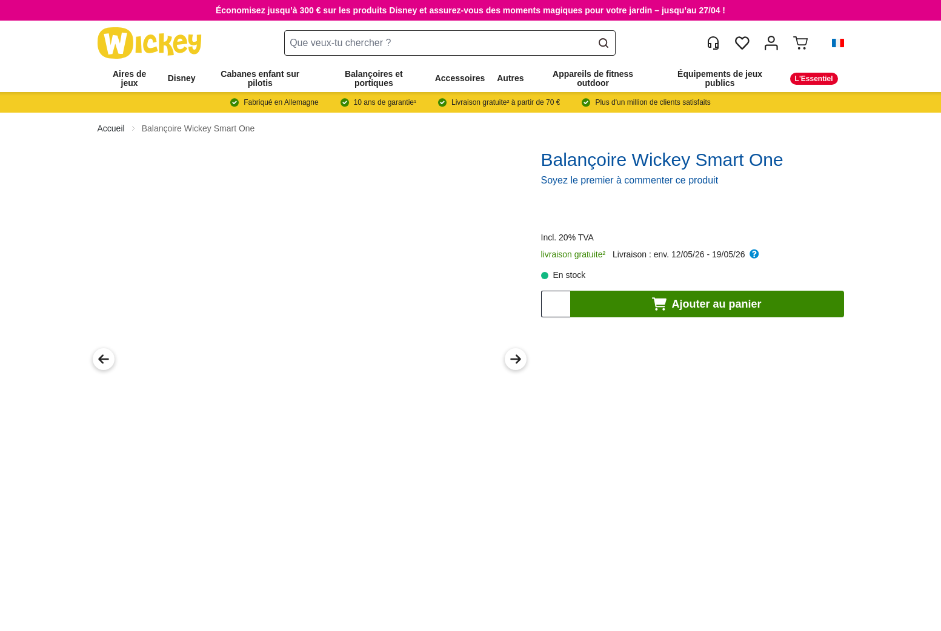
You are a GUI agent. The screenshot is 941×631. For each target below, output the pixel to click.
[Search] (603, 43)
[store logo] (150, 43)
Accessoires (460, 78)
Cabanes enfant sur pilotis (260, 78)
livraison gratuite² (573, 254)
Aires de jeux (129, 78)
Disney (182, 78)
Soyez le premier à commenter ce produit (630, 180)
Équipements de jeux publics (719, 78)
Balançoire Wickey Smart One (198, 128)
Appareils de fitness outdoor (593, 78)
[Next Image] (516, 359)
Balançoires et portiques (374, 78)
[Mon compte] (771, 43)
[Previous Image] (104, 359)
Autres (510, 78)
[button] (833, 43)
